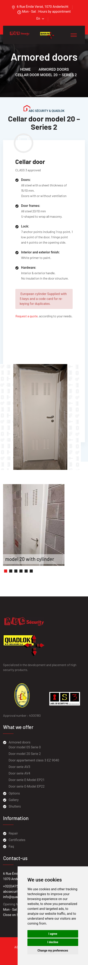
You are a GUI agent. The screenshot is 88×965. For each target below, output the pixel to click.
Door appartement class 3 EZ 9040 (34, 760)
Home (25, 69)
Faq (11, 846)
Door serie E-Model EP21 (27, 780)
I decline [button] (52, 942)
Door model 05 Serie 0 (25, 747)
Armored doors (54, 69)
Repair (13, 833)
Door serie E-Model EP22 (27, 786)
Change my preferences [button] (52, 950)
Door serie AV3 (19, 767)
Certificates (17, 840)
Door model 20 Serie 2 (25, 754)
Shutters (15, 806)
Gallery (14, 800)
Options (14, 793)
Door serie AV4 (19, 773)
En (38, 18)
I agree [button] (52, 933)
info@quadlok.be (15, 897)
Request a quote (26, 316)
